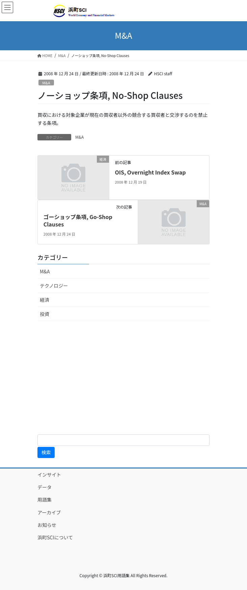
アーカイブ (56, 512)
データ (44, 487)
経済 (44, 299)
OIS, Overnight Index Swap (150, 172)
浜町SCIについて (55, 537)
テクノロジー (54, 285)
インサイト (49, 474)
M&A (46, 82)
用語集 (44, 499)
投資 (44, 314)
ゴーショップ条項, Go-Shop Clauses (78, 220)
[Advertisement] (123, 377)
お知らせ (46, 524)
